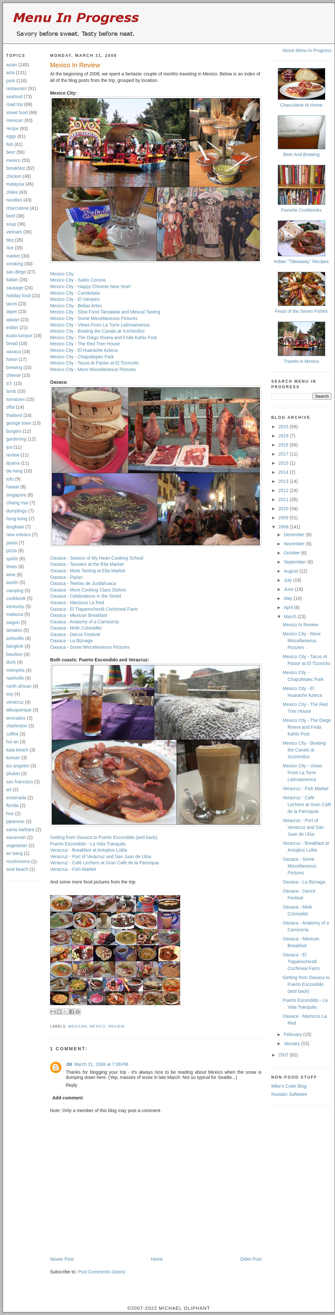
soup (11, 224)
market (13, 256)
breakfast (15, 168)
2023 (284, 426)
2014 (284, 472)
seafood (14, 96)
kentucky (15, 606)
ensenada (16, 797)
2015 (284, 463)
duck (11, 662)
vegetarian (16, 845)
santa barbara (20, 829)
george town (18, 423)
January (292, 1043)
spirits (12, 558)
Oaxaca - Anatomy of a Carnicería (84, 621)
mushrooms (18, 861)
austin (12, 582)
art (8, 789)
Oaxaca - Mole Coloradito (76, 628)
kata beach (17, 749)
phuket (13, 773)
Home (157, 1259)
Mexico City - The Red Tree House (85, 343)
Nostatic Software (289, 1094)
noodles (14, 200)
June (289, 589)
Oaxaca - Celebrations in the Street (85, 596)
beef (10, 216)
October (292, 552)
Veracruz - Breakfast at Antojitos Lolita (88, 850)
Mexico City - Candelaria (75, 293)
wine (11, 574)
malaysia (15, 184)
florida (12, 805)
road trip (14, 104)
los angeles (17, 765)
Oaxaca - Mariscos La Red (77, 602)
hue (10, 813)
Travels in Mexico (301, 361)
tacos (11, 303)
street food (17, 112)
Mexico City (62, 273)
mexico (13, 160)
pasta (11, 542)
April (289, 607)
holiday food (18, 295)
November (295, 543)
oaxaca (13, 351)
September (295, 562)
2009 (284, 517)
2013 (284, 481)
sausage (14, 287)
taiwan (12, 319)
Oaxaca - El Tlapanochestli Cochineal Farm (94, 609)
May (288, 598)
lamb (11, 391)
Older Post (250, 1259)
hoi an (12, 741)
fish (9, 144)
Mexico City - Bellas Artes (76, 305)
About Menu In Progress (306, 50)
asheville (15, 638)
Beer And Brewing (301, 154)
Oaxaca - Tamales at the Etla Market (87, 564)
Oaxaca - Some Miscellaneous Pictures (89, 647)
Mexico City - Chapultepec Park (82, 356)
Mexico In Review (75, 65)
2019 (284, 435)
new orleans (18, 534)
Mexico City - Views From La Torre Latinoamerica (99, 324)
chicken (13, 176)
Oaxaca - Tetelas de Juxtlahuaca (83, 583)
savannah (16, 837)
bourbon (14, 654)
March (291, 616)
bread (12, 343)
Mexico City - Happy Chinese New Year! (90, 286)
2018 (284, 444)
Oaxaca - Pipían (66, 577)
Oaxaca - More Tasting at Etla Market (87, 570)
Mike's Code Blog (289, 1086)
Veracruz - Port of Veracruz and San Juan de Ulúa (100, 856)
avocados (16, 718)
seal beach (17, 869)
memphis (15, 670)
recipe (12, 128)
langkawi (15, 526)
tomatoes (15, 399)
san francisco (19, 781)
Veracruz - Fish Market (73, 869)
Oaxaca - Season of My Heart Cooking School (96, 558)
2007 (284, 1054)
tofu (10, 479)
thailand (14, 415)
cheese (13, 375)
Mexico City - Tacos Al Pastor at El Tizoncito (94, 362)
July (288, 580)
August (291, 571)
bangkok (14, 646)
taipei (11, 311)
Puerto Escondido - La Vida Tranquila (88, 843)
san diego (16, 271)
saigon (13, 622)
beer (10, 152)
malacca (14, 614)
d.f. (9, 383)
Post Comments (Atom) (101, 1271)
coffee (12, 734)
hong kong (16, 518)
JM (69, 1064)
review (12, 455)
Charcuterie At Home (301, 105)
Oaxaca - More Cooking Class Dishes (88, 589)
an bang (14, 853)
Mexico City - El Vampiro (75, 299)
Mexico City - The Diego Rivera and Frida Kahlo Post (103, 337)
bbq (10, 240)
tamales (14, 630)
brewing (14, 367)
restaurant (16, 88)
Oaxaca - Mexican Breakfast (78, 615)
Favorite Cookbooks (301, 210)
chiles (12, 192)
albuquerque (19, 709)
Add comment (67, 1097)
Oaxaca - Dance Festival (75, 634)
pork (10, 80)
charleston (16, 725)
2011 (284, 499)
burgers (13, 431)
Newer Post (62, 1259)
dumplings (16, 510)
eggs (11, 136)
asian (11, 64)
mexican (14, 120)
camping (14, 590)
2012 (284, 490)
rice (10, 247)
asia (10, 72)
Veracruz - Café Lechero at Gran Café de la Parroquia (104, 862)
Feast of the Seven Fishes (301, 311)
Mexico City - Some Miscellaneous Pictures (93, 318)
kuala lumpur (19, 335)
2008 (284, 526)
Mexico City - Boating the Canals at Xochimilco (97, 331)
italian (12, 279)
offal (10, 407)
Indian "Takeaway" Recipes (301, 261)
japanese (15, 821)
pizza (11, 550)
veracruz (15, 702)
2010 (284, 508)
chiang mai (17, 502)
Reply (71, 1085)
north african (19, 686)
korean (13, 757)
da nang (14, 470)
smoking (14, 263)
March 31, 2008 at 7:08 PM (101, 1064)
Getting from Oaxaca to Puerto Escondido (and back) (103, 837)
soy (9, 694)
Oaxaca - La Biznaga (71, 640)
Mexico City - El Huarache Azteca (84, 350)
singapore (16, 495)
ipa (9, 447)
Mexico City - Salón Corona (77, 280)
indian (12, 327)
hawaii (12, 486)
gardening (16, 439)
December (295, 534)
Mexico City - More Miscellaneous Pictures (93, 369)
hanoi (11, 359)
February (293, 1034)
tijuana (13, 463)
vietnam (14, 231)
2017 (284, 454)
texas (11, 566)
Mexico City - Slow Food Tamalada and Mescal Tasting (105, 311)
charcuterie (17, 208)
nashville (15, 678)
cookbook (16, 598)
